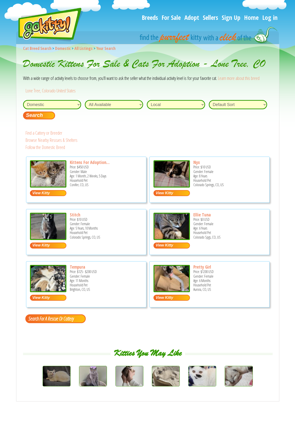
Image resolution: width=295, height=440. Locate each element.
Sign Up (231, 17)
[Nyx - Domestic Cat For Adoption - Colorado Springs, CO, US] (171, 186)
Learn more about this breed (239, 78)
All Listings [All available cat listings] (83, 48)
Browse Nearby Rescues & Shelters (51, 140)
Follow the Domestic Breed (45, 147)
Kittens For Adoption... (90, 162)
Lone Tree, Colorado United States (50, 91)
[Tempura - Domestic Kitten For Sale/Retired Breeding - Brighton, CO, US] (48, 290)
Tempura (77, 267)
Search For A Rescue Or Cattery (51, 318)
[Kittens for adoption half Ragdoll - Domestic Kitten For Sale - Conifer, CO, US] (48, 186)
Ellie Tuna (202, 215)
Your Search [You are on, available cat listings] (105, 48)
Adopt (191, 17)
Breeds (150, 17)
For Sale (171, 17)
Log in (269, 17)
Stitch (75, 215)
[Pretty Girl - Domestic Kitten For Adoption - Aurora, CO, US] (171, 290)
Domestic (63, 48)
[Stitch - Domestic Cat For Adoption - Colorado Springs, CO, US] (48, 238)
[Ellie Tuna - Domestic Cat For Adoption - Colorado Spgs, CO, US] (171, 238)
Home (251, 17)
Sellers (210, 17)
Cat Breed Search (37, 48)
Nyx (196, 162)
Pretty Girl (202, 267)
